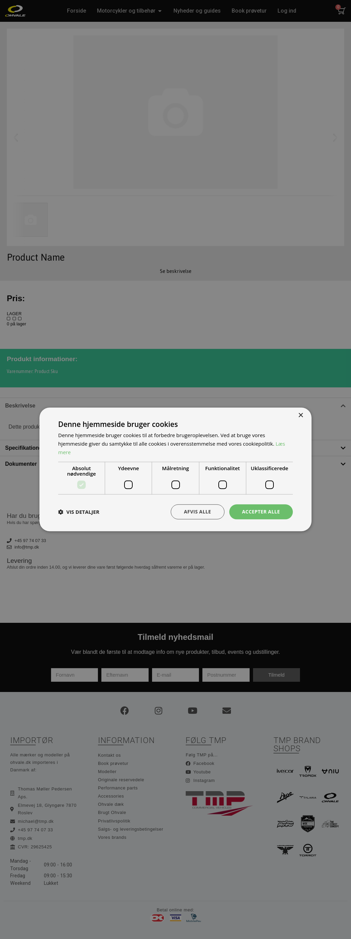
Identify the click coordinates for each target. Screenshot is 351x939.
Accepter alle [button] (261, 511)
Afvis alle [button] (197, 511)
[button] (78, 512)
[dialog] (175, 469)
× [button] (300, 415)
